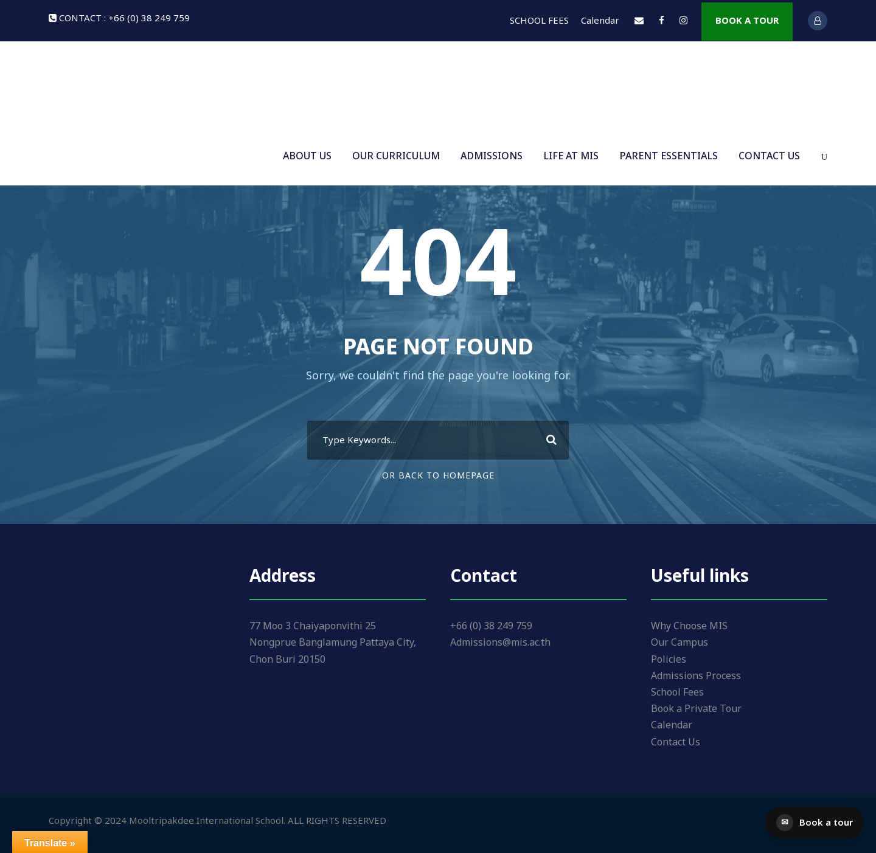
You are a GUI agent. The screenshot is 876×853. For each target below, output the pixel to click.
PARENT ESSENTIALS (668, 156)
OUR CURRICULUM (396, 156)
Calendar (600, 21)
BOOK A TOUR (747, 21)
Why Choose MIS (689, 626)
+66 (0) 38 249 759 (491, 626)
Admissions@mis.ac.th (500, 642)
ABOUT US (307, 156)
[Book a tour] (814, 822)
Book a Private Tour (696, 709)
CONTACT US (769, 156)
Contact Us (675, 742)
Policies (668, 659)
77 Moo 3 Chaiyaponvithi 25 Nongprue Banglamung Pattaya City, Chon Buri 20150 (332, 642)
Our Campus (679, 642)
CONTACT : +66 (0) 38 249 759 (124, 19)
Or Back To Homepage (438, 475)
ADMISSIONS (492, 156)
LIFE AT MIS (571, 156)
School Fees (677, 692)
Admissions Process (696, 676)
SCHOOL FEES (539, 21)
